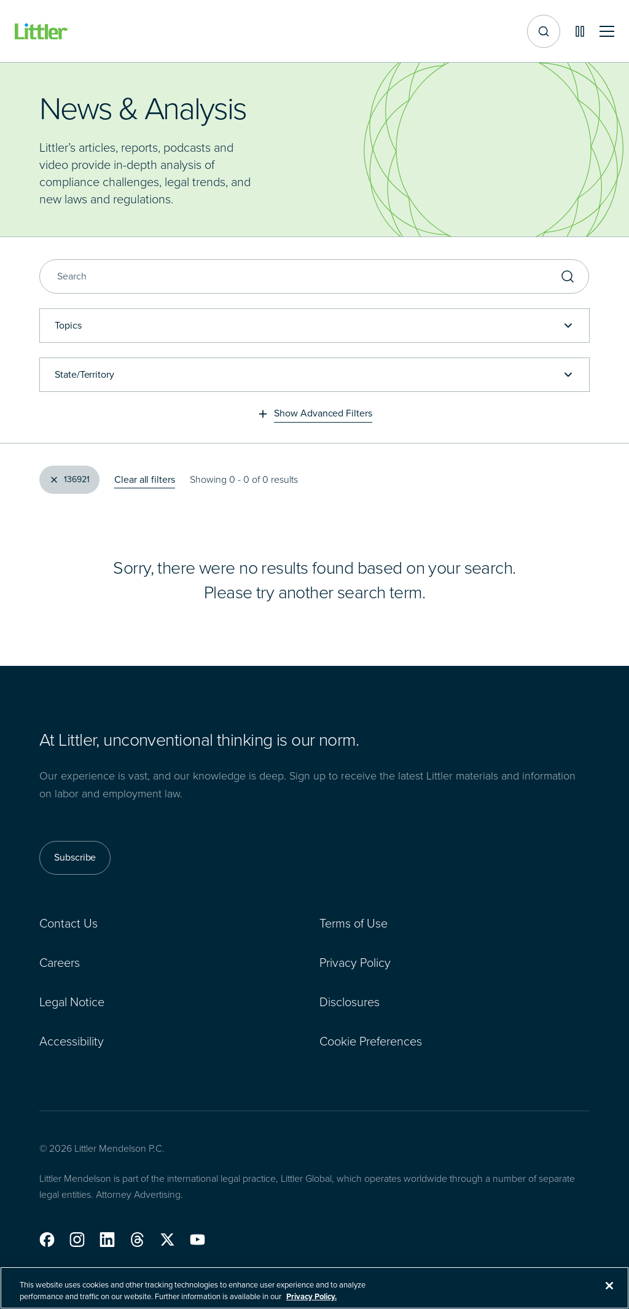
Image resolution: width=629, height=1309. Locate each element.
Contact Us (68, 922)
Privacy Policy (355, 962)
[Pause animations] (579, 31)
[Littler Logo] (42, 31)
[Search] (314, 276)
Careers (59, 962)
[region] (314, 1288)
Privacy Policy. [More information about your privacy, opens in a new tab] (311, 1296)
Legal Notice (71, 1001)
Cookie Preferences (370, 1040)
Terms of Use (353, 922)
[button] (47, 1239)
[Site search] (543, 31)
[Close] (609, 1285)
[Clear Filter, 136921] (69, 480)
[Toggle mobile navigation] (607, 31)
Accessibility (71, 1040)
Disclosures (349, 1001)
